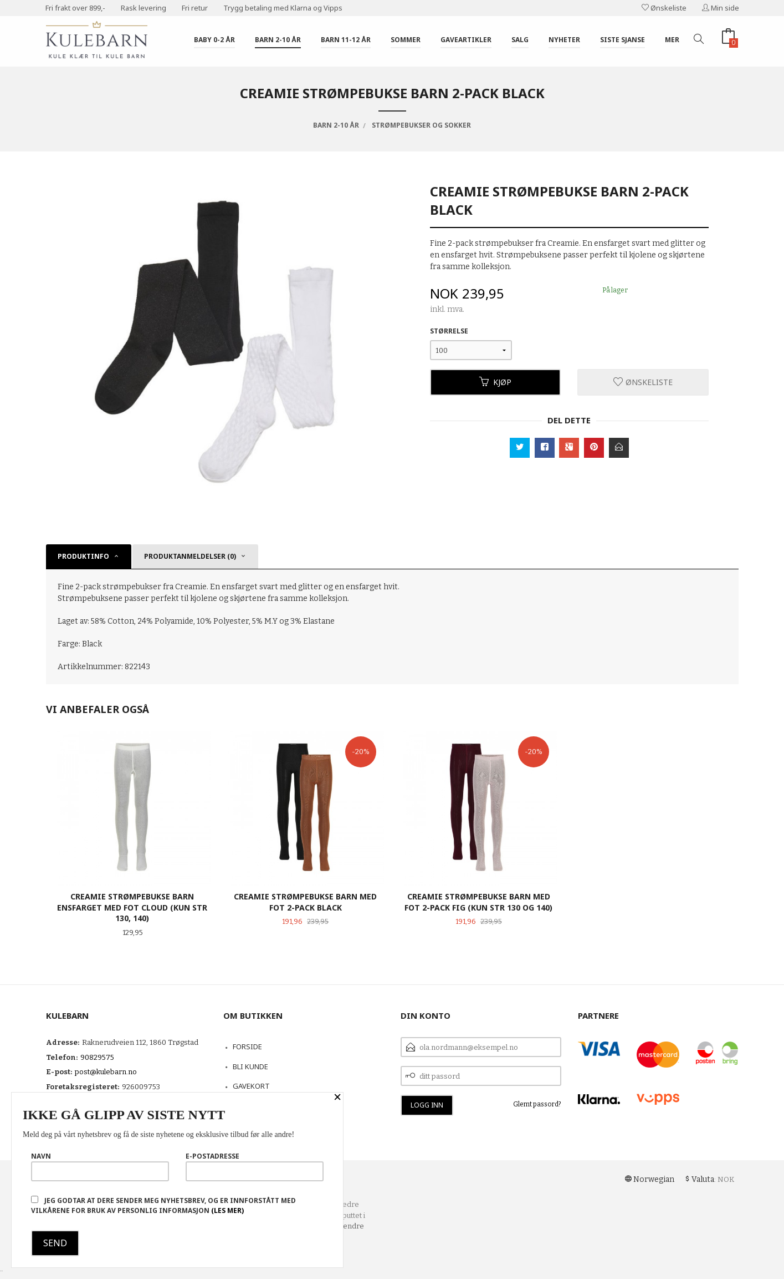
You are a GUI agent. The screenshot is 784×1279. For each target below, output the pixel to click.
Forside (247, 1046)
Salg (520, 39)
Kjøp (495, 382)
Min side (720, 8)
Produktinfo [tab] (83, 556)
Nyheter (564, 39)
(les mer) (227, 1210)
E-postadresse (255, 1166)
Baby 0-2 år (214, 39)
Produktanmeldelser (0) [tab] (190, 556)
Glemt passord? (537, 1104)
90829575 (97, 1057)
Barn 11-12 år (346, 39)
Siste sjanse (622, 39)
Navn (100, 1166)
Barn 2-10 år (278, 39)
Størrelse (449, 331)
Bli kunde (250, 1066)
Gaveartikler (465, 39)
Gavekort (251, 1086)
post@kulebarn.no (106, 1072)
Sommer (406, 39)
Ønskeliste (664, 8)
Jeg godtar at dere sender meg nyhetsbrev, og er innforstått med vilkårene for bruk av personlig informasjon (163, 1205)
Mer (672, 39)
